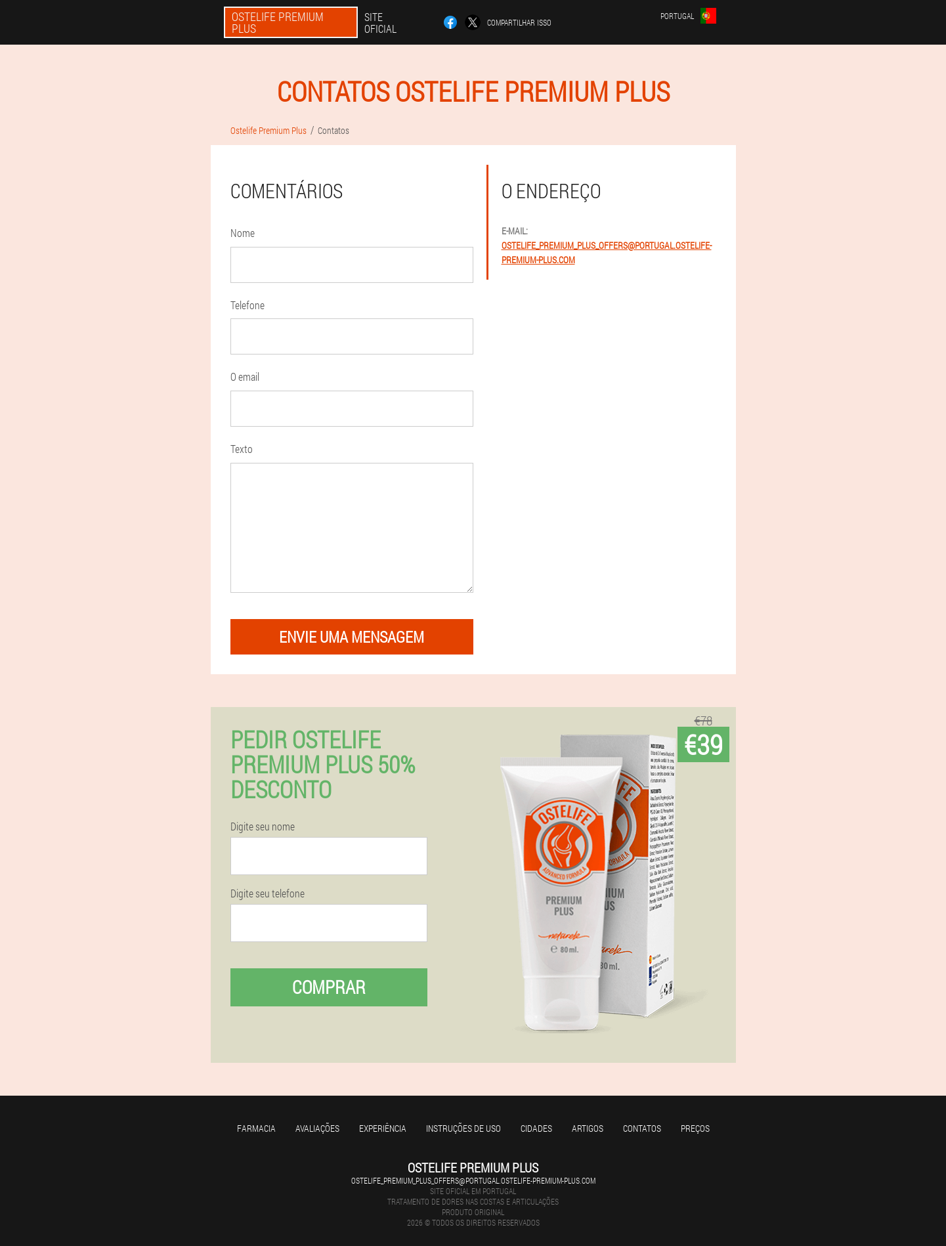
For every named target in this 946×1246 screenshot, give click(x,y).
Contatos (642, 1128)
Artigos (587, 1128)
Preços (695, 1128)
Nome (242, 233)
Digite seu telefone (267, 893)
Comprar (329, 987)
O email (244, 376)
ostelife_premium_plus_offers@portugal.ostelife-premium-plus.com (473, 1180)
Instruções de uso (463, 1128)
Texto (241, 449)
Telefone (247, 305)
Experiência (382, 1128)
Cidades (536, 1128)
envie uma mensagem (351, 636)
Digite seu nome (262, 826)
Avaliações (317, 1128)
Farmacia (256, 1128)
